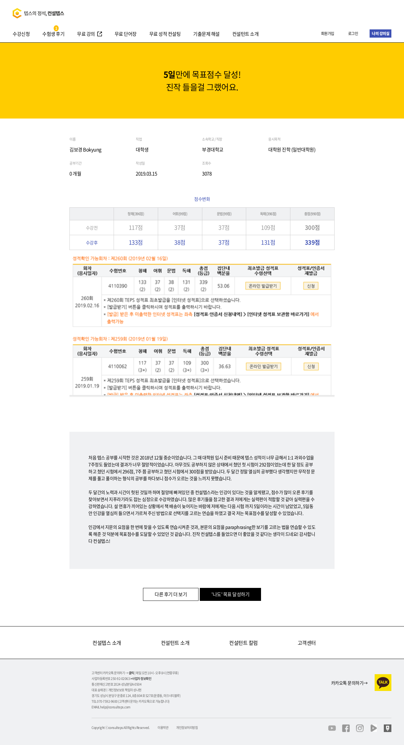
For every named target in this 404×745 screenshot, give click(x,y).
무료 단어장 (126, 34)
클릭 (131, 672)
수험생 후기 (53, 34)
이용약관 (162, 727)
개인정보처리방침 (187, 727)
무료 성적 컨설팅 (165, 34)
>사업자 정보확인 (141, 678)
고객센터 (307, 642)
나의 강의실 (380, 33)
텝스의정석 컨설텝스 (38, 13)
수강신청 (21, 34)
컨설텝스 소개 (106, 642)
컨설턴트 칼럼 (243, 642)
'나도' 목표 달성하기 (230, 594)
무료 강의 (86, 34)
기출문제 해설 (206, 34)
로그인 (353, 33)
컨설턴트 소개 (245, 34)
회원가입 (327, 33)
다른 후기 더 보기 (171, 594)
